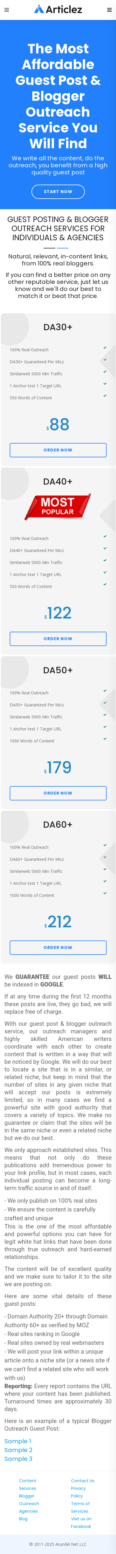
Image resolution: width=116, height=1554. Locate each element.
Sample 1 (17, 1441)
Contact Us (82, 1481)
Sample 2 (18, 1450)
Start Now (58, 192)
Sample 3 (18, 1459)
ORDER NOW (58, 450)
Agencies (28, 1511)
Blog (23, 1519)
